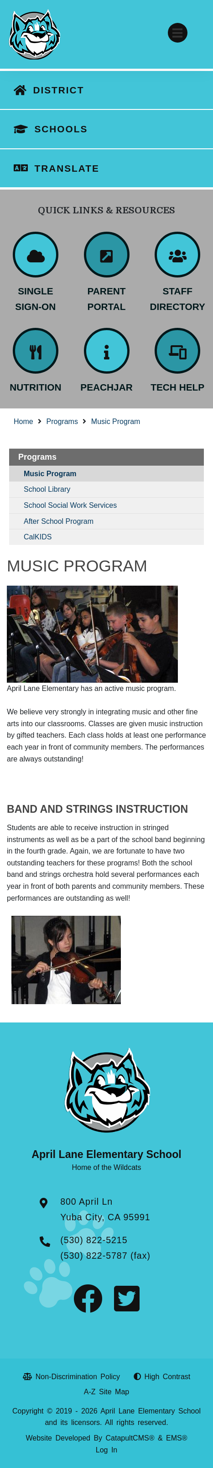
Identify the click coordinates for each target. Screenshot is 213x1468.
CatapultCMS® (130, 1438)
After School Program (59, 521)
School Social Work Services (70, 505)
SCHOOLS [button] (61, 129)
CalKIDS (38, 537)
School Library (47, 489)
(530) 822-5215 (93, 1240)
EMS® (176, 1438)
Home (23, 421)
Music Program (115, 421)
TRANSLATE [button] (66, 168)
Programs (62, 421)
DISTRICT (58, 90)
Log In (106, 1450)
